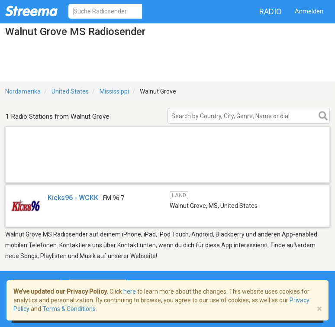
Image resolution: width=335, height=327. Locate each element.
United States (70, 91)
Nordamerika (23, 91)
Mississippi (114, 91)
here (129, 291)
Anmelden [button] (309, 11)
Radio (270, 11)
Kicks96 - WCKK (73, 198)
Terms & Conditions (69, 308)
